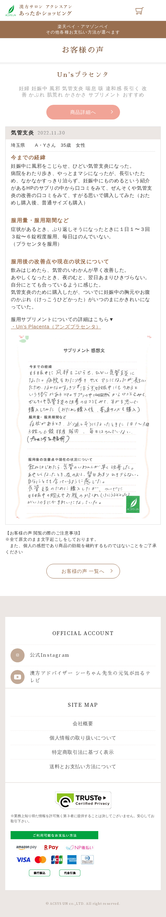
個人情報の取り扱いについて (83, 738)
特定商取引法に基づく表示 (83, 752)
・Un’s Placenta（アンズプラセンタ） (56, 326)
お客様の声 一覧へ (82, 571)
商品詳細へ (83, 112)
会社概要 (83, 723)
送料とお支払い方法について (83, 766)
